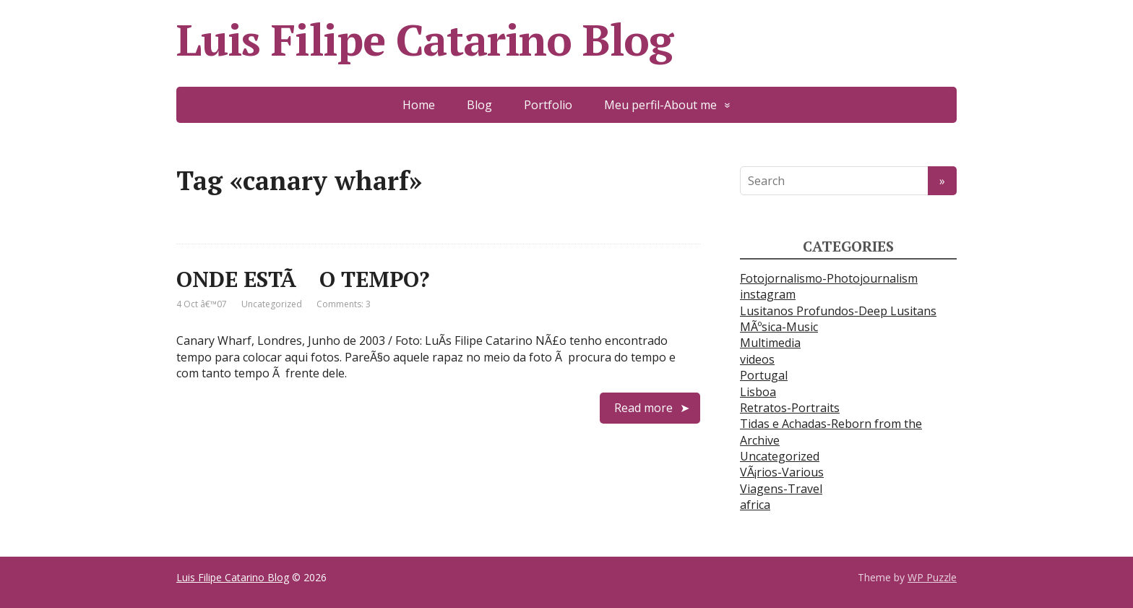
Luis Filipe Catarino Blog (424, 40)
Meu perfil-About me (660, 105)
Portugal (764, 375)
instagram (768, 294)
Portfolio (548, 105)
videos (757, 359)
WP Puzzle (932, 577)
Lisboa (758, 392)
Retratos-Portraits (790, 408)
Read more (643, 408)
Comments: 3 (343, 304)
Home (418, 105)
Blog (479, 105)
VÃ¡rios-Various (782, 472)
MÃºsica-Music (779, 327)
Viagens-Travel (781, 489)
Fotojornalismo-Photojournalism (829, 278)
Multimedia (770, 343)
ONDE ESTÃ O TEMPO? (302, 279)
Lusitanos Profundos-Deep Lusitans (838, 311)
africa (755, 505)
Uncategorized (271, 304)
